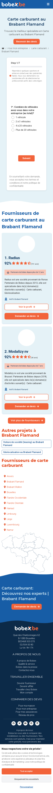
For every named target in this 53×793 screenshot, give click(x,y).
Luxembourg (11, 524)
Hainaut (9, 508)
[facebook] (13, 723)
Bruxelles (10, 492)
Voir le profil (27, 307)
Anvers (9, 476)
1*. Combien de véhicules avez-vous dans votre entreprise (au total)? (24, 110)
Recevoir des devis (26, 41)
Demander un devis (27, 316)
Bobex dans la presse (26, 667)
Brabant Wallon (13, 487)
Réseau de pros (26, 715)
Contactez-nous (26, 670)
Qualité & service (26, 664)
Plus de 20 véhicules (26, 130)
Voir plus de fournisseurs (27, 420)
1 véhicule (21, 117)
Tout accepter (26, 771)
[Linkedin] (37, 723)
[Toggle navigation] (48, 4)
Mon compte (26, 692)
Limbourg (10, 514)
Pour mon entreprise (18, 48)
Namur (8, 530)
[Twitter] (19, 723)
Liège (8, 519)
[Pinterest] (31, 723)
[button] (48, 4)
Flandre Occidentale (15, 497)
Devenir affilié (26, 686)
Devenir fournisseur (26, 683)
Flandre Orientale (13, 503)
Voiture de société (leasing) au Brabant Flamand (23, 444)
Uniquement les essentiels (26, 779)
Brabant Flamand (14, 481)
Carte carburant (39, 48)
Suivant (26, 158)
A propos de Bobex (26, 660)
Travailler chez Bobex (26, 689)
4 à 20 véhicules (24, 125)
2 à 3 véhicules (23, 121)
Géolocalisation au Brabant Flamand (22, 452)
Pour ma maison (26, 705)
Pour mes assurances (26, 712)
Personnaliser (26, 787)
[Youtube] (25, 723)
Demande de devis (27, 606)
